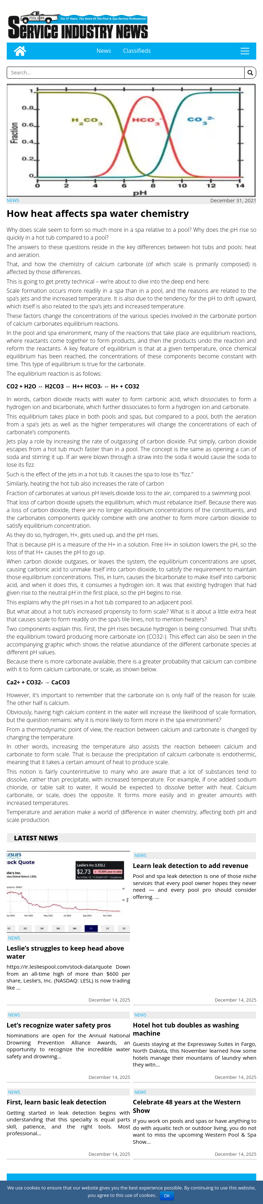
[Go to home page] (20, 51)
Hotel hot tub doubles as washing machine (186, 1029)
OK (167, 1195)
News (103, 51)
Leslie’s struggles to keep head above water (65, 952)
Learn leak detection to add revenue (190, 865)
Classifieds (137, 51)
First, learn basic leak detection (56, 1102)
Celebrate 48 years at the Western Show (187, 1106)
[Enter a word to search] (126, 73)
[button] (250, 73)
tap (245, 51)
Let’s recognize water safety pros (59, 1025)
